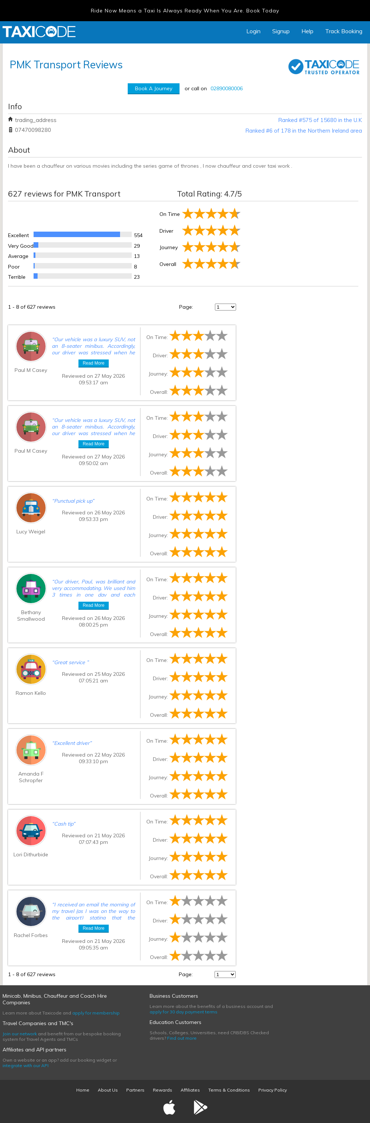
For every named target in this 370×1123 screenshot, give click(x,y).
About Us (108, 1090)
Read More (93, 363)
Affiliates (190, 1090)
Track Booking (343, 31)
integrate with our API (26, 1065)
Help (307, 31)
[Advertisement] (299, 242)
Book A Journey (153, 88)
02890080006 (227, 88)
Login (253, 31)
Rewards (162, 1090)
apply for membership (96, 1013)
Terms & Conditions (229, 1090)
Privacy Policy (272, 1090)
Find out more (182, 1038)
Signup (281, 31)
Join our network (20, 1033)
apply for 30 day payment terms (183, 1011)
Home (82, 1090)
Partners (135, 1090)
